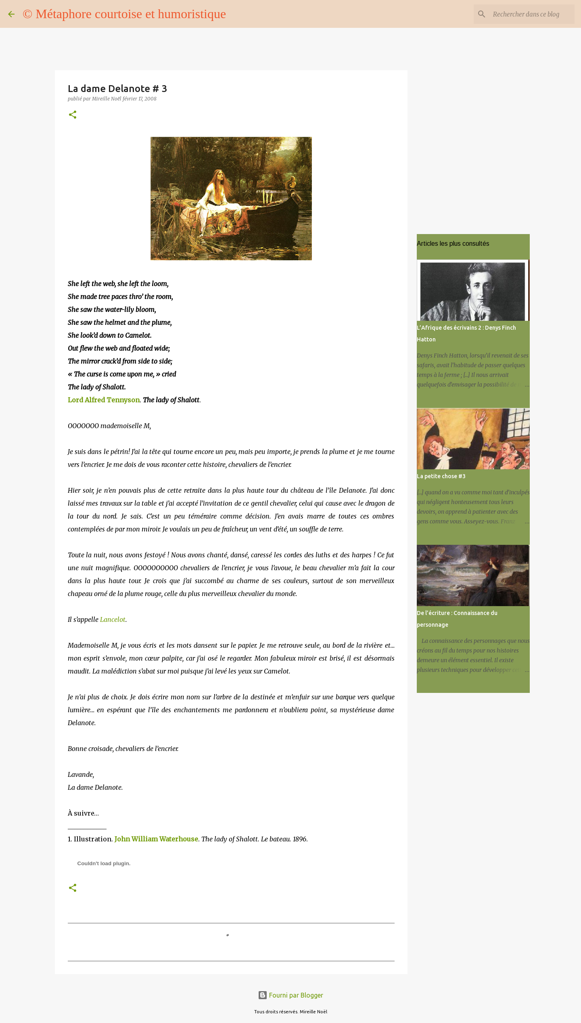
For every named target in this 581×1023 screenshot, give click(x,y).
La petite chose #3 (441, 476)
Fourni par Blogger (290, 995)
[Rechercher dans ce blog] (532, 14)
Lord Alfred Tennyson (104, 400)
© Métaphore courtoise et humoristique (124, 13)
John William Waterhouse (156, 839)
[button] (72, 115)
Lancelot (112, 619)
